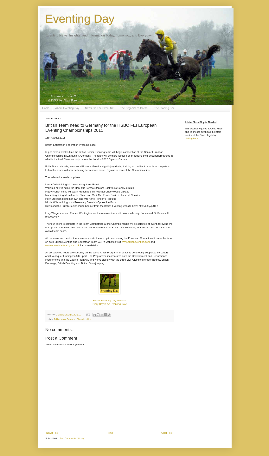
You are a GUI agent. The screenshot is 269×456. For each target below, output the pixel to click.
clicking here (191, 138)
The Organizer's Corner (134, 108)
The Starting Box (164, 108)
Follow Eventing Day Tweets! (109, 300)
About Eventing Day (67, 108)
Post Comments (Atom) (72, 438)
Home (45, 108)
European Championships (79, 319)
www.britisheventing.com (136, 241)
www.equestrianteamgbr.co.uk (62, 245)
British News (60, 319)
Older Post (166, 433)
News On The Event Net (99, 108)
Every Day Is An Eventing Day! (109, 304)
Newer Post (52, 433)
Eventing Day (80, 18)
